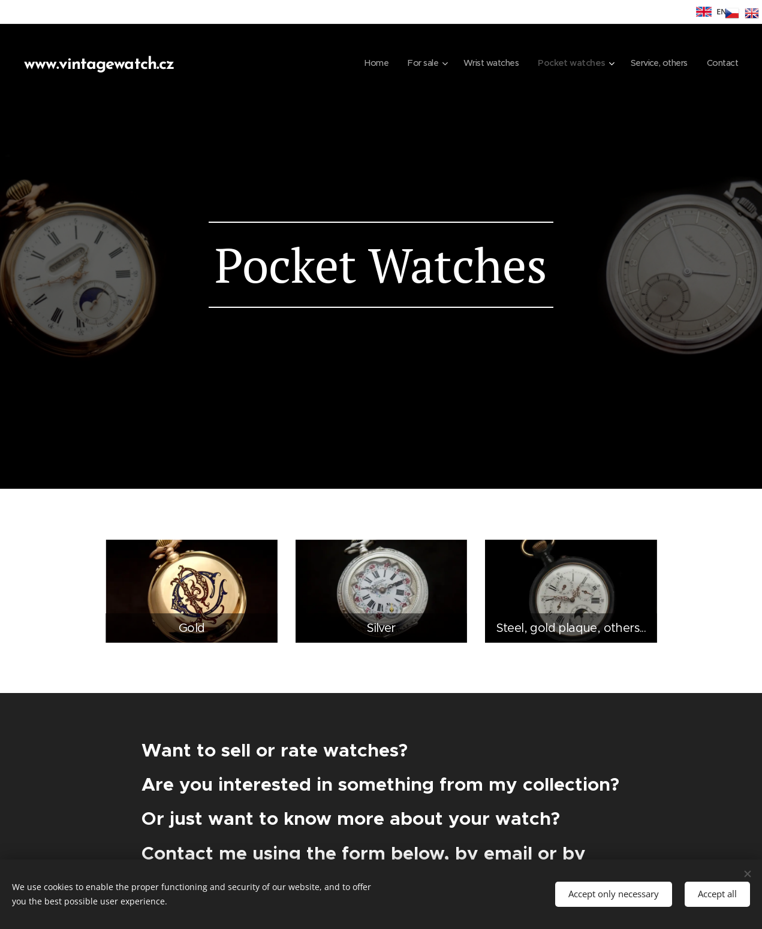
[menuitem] (361, 63)
